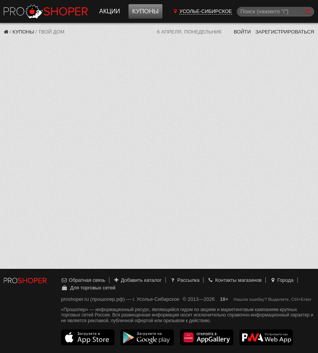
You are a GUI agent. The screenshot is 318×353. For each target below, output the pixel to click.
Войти (242, 32)
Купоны (145, 11)
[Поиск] (276, 11)
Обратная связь (83, 280)
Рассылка (184, 280)
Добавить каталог (137, 280)
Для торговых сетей (88, 288)
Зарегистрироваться (284, 32)
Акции (109, 11)
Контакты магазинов (234, 280)
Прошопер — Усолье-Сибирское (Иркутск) (46, 11)
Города (282, 280)
